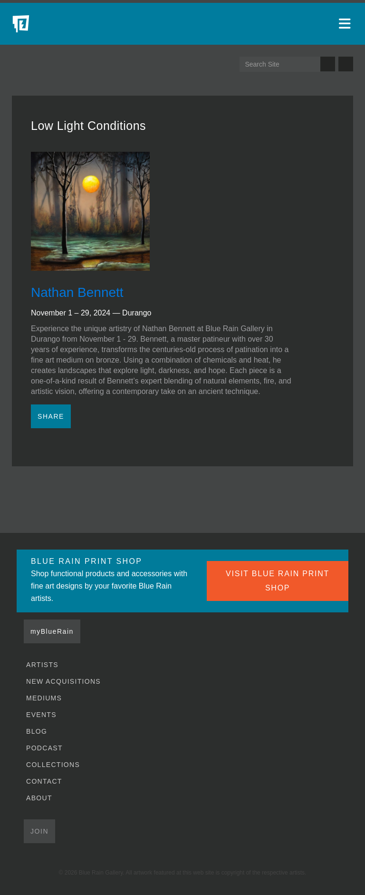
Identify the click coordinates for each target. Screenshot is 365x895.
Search (327, 64)
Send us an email (345, 64)
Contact (44, 781)
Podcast (44, 748)
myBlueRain (52, 631)
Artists (42, 665)
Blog (36, 731)
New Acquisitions (63, 681)
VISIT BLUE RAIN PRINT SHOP (277, 581)
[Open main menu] (346, 23)
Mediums (44, 698)
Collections (53, 764)
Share (51, 416)
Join (39, 831)
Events (41, 714)
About (39, 798)
